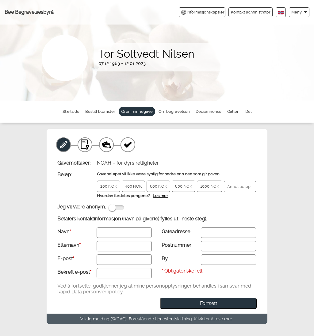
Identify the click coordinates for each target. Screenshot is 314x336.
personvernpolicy (103, 292)
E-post (65, 259)
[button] (299, 12)
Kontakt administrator (250, 12)
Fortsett (208, 303)
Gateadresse (176, 232)
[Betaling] (106, 144)
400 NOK (133, 186)
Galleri (233, 111)
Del (248, 111)
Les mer (160, 195)
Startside (71, 111)
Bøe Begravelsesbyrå (29, 12)
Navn (64, 232)
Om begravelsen (174, 111)
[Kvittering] (128, 144)
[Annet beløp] (240, 186)
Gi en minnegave (137, 111)
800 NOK (183, 186)
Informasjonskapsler (202, 12)
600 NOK (158, 186)
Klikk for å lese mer (213, 318)
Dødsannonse (208, 111)
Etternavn (69, 245)
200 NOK (108, 186)
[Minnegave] (63, 144)
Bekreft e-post (74, 272)
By (165, 259)
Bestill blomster (100, 111)
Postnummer (176, 245)
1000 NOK (209, 186)
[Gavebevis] (85, 144)
